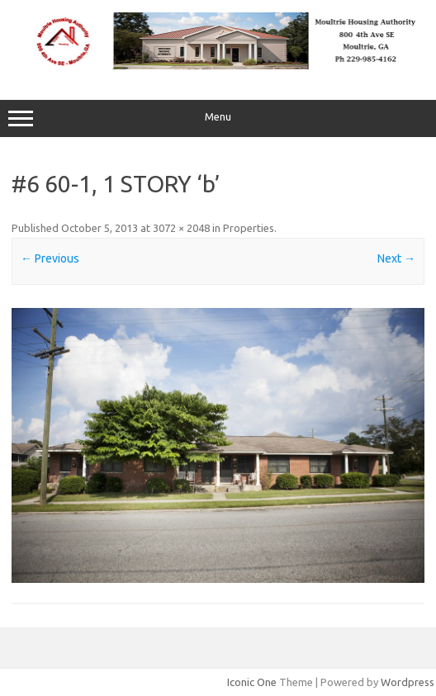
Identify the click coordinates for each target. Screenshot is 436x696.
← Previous (50, 258)
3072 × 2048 (181, 228)
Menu (218, 119)
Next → (396, 258)
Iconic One (252, 682)
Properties (248, 228)
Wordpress (407, 682)
